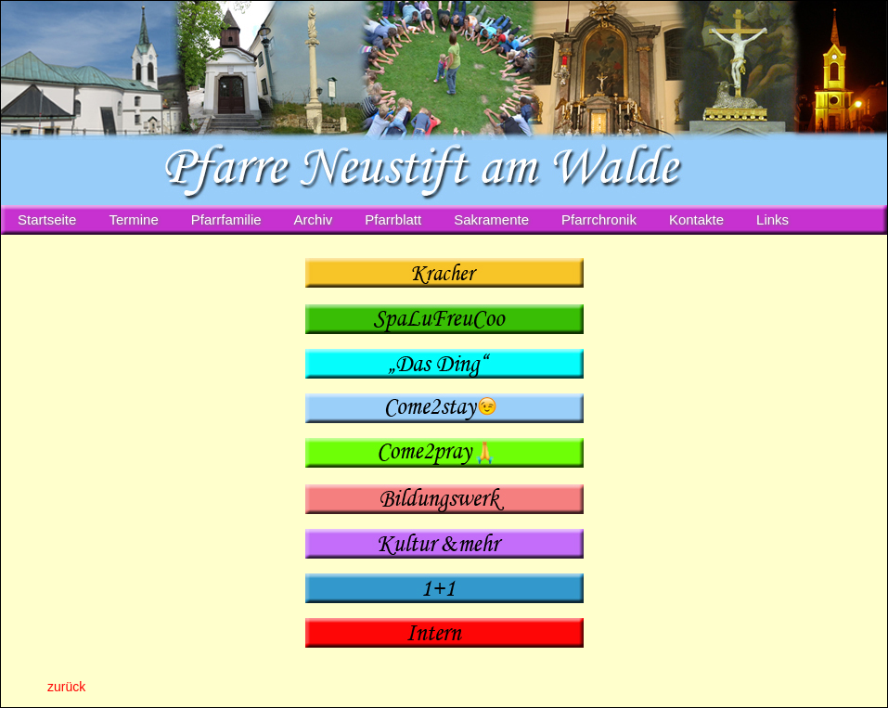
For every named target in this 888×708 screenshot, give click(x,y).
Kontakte (696, 219)
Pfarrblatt (393, 219)
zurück (66, 686)
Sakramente (491, 219)
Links (772, 219)
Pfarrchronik (599, 219)
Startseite (47, 219)
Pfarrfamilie (226, 219)
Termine (133, 219)
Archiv (313, 219)
